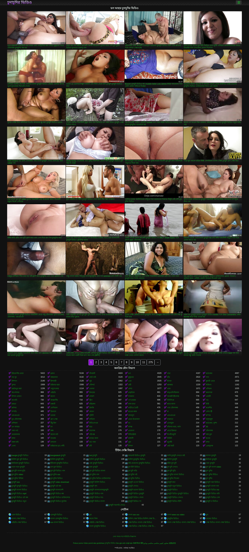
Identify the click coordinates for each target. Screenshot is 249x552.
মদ (51, 427)
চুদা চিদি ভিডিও (134, 467)
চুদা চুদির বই (132, 474)
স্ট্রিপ (90, 400)
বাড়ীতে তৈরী (133, 407)
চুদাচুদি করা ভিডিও (213, 482)
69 (207, 427)
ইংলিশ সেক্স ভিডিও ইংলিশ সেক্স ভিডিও (142, 518)
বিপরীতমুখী (171, 434)
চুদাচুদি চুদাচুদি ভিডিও (19, 486)
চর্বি (90, 446)
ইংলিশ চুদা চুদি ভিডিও (20, 459)
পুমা (129, 442)
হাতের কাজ (132, 411)
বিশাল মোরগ (16, 396)
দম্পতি (14, 411)
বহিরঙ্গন (92, 404)
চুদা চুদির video (17, 474)
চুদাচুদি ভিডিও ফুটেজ (58, 501)
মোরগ (91, 411)
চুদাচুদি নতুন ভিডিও (174, 486)
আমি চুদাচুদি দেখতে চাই (176, 455)
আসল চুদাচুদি (211, 455)
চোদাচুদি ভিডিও (56, 515)
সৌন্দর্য (91, 385)
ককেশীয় (209, 407)
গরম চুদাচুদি (210, 463)
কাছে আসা (171, 404)
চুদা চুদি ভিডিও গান (57, 471)
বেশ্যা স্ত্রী (209, 411)
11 (143, 362)
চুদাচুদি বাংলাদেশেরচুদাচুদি (98, 490)
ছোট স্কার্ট (170, 446)
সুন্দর (14, 385)
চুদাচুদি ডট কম (55, 486)
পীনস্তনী (92, 373)
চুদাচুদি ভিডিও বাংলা (97, 501)
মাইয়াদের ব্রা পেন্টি (57, 446)
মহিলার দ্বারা (55, 385)
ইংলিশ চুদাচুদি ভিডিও (97, 459)
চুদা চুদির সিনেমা (173, 478)
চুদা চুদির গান (94, 474)
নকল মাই (15, 442)
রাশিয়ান (14, 423)
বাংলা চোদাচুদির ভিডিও (59, 518)
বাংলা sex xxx (133, 515)
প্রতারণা (131, 430)
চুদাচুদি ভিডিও (172, 490)
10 (137, 362)
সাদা (207, 377)
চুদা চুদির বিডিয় (17, 478)
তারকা (52, 415)
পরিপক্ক (92, 434)
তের (129, 381)
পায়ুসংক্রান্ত (54, 388)
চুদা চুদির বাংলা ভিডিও (175, 474)
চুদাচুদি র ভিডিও (212, 501)
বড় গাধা (92, 442)
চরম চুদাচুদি (93, 467)
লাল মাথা (131, 404)
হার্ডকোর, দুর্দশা (211, 423)
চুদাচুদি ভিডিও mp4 (19, 493)
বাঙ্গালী (130, 438)
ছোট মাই (92, 377)
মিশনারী (53, 381)
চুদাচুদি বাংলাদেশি (56, 490)
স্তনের (208, 438)
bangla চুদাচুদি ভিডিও (20, 455)
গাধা (168, 373)
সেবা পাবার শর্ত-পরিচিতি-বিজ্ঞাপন (124, 536)
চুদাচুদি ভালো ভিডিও (136, 490)
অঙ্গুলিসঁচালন (173, 392)
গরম (169, 388)
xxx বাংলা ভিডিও (57, 522)
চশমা (13, 438)
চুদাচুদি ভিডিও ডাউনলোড (60, 497)
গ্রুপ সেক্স (53, 419)
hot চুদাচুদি (93, 455)
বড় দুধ (14, 377)
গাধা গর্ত (15, 430)
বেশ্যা (130, 388)
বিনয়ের (92, 392)
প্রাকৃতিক (131, 392)
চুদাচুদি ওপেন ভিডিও (136, 482)
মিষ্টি (207, 404)
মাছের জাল (93, 438)
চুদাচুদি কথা (171, 482)
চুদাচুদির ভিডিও (19, 2)
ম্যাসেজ (92, 430)
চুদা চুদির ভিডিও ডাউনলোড (100, 478)
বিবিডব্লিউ (132, 434)
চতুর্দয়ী (169, 442)
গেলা (14, 446)
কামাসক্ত (209, 392)
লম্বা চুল (209, 434)
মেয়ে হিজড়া (171, 430)
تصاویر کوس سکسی (161, 543)
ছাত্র (90, 427)
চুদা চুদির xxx (55, 474)
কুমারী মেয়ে (210, 381)
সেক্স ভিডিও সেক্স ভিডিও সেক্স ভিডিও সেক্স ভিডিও (142, 526)
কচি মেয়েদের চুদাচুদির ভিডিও (139, 463)
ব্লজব (52, 373)
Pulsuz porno (78, 543)
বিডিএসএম (93, 423)
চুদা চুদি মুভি (171, 471)
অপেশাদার (15, 392)
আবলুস (131, 415)
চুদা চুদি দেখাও (172, 467)
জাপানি (14, 400)
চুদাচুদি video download (59, 482)
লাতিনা (92, 419)
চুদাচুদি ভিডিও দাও (96, 497)
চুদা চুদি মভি (132, 471)
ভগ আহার (16, 427)
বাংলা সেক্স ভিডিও (19, 518)
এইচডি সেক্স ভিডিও (19, 522)
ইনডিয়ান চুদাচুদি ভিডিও (20, 463)
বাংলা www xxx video (176, 515)
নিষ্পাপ (14, 381)
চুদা (90, 515)
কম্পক (208, 415)
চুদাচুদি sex (16, 482)
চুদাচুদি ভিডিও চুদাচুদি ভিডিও (178, 493)
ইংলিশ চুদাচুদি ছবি (57, 459)
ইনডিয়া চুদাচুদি (211, 459)
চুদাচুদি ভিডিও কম (57, 493)
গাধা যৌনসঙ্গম (172, 407)
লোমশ (91, 396)
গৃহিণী (91, 415)
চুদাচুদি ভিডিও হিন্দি (174, 501)
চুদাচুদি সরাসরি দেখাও (117, 505)
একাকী (208, 396)
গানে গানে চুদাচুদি (18, 467)
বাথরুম (53, 438)
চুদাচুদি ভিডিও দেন (213, 497)
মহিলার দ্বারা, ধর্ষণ (174, 427)
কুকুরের (131, 377)
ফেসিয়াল (53, 407)
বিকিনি (169, 438)
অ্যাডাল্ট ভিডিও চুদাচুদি (136, 455)
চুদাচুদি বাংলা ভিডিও (19, 490)
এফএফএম (171, 415)
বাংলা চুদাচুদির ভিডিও (97, 526)
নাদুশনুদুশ (209, 419)
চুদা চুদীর (209, 478)
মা (168, 411)
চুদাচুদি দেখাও (133, 486)
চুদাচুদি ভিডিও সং (134, 501)
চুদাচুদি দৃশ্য (93, 486)
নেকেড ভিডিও (211, 518)
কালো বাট (54, 434)
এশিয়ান (209, 388)
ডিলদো (53, 411)
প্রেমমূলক (209, 446)
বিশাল (130, 446)
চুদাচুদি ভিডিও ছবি (213, 493)
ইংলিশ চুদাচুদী (172, 459)
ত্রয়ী (129, 385)
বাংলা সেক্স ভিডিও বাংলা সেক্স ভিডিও (181, 522)
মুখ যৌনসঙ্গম (17, 419)
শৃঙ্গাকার (170, 385)
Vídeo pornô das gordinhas (94, 543)
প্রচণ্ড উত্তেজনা (134, 419)
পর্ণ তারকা (132, 400)
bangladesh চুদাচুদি (58, 455)
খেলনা (91, 388)
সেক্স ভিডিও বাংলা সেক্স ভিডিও (140, 522)
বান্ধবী (52, 404)
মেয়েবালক (16, 434)
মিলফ (169, 381)
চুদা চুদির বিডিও (212, 474)
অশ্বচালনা (54, 377)
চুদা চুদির (209, 471)
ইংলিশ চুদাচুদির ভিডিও (136, 459)
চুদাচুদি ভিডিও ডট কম (20, 497)
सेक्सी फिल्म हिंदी (138, 543)
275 (150, 362)
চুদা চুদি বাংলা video (213, 467)
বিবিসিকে (170, 400)
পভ (207, 400)
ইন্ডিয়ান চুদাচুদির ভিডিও (59, 463)
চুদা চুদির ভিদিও (134, 478)
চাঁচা (168, 377)
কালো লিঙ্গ (93, 518)
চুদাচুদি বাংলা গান (212, 486)
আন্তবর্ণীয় (54, 400)
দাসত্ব (130, 427)
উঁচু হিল (53, 423)
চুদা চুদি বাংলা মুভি (18, 471)
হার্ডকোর (209, 373)
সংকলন (131, 396)
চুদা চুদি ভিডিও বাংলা (97, 471)
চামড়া (14, 404)
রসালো (53, 442)
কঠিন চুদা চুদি (172, 463)
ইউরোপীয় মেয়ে (18, 373)
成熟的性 (172, 543)
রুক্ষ (52, 430)
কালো (52, 396)
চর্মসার (14, 407)
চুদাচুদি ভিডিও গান (96, 493)
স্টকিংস (208, 385)
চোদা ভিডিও (16, 515)
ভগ (129, 373)
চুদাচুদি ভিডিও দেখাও (175, 497)
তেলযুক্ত (170, 423)
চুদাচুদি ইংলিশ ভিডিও (97, 482)
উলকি (91, 407)
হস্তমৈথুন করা (17, 388)
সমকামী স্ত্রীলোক (173, 396)
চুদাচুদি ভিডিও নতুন (19, 501)
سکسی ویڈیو (148, 543)
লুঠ (90, 381)
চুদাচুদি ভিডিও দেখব (135, 497)
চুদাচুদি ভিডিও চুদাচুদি (136, 493)
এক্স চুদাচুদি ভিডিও (96, 463)
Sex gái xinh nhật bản (124, 543)
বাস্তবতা (170, 419)
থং (129, 423)
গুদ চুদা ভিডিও (56, 467)
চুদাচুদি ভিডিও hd (212, 490)
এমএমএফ (16, 415)
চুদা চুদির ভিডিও (56, 478)
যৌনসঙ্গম (209, 430)
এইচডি (53, 392)
